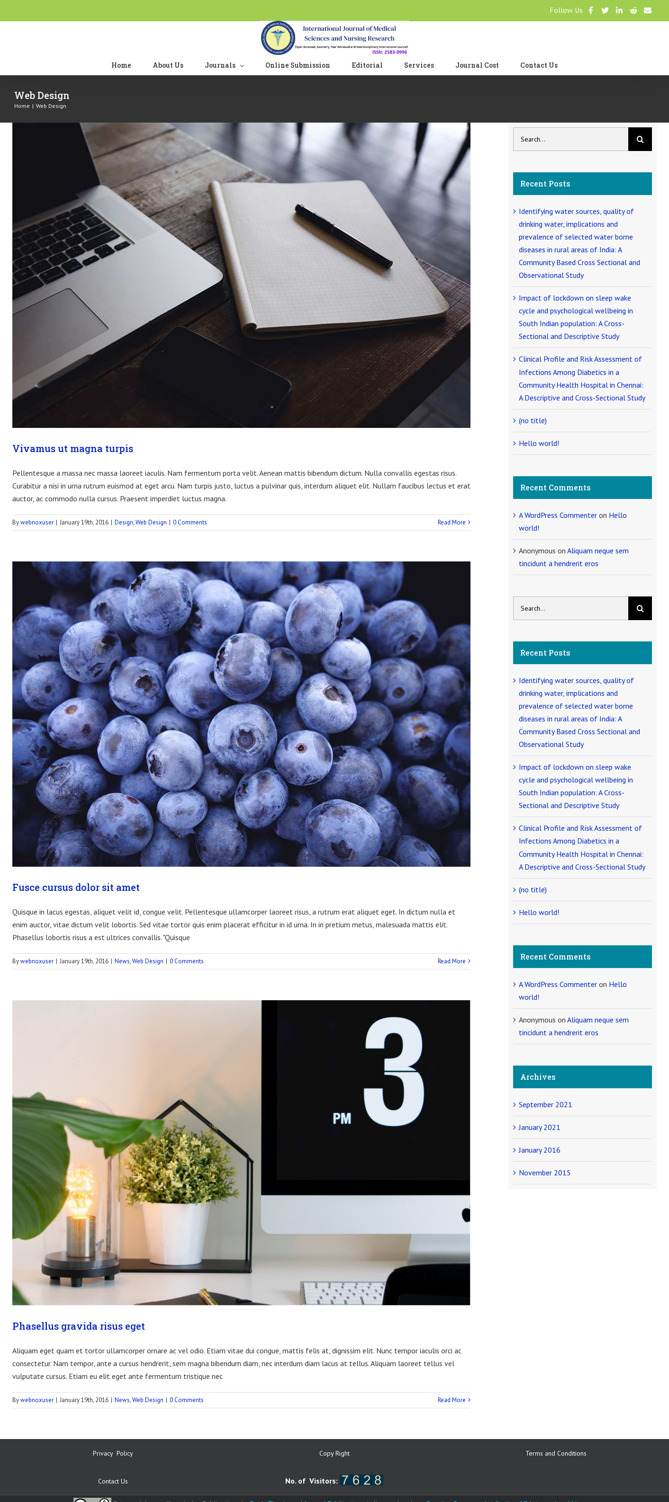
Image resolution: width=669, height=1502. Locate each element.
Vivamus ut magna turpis (72, 448)
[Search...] (570, 139)
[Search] (640, 139)
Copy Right (334, 1453)
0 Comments (190, 522)
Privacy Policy (113, 1453)
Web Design (151, 522)
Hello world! (539, 443)
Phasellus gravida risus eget (78, 1326)
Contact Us (113, 1481)
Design (124, 522)
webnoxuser (37, 522)
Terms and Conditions (556, 1453)
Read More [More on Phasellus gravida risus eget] (452, 1400)
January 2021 (540, 1127)
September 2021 (545, 1104)
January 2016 (540, 1150)
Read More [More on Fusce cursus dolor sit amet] (452, 961)
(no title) (533, 420)
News (122, 961)
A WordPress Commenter (558, 515)
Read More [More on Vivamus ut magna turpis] (452, 522)
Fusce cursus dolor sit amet (76, 887)
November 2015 (545, 1172)
